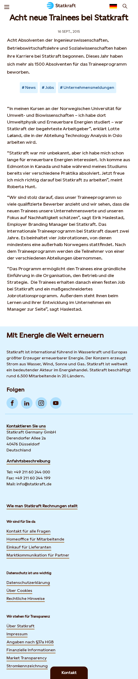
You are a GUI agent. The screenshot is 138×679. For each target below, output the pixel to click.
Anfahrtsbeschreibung (28, 461)
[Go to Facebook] (12, 403)
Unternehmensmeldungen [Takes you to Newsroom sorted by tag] (89, 87)
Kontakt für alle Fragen (28, 531)
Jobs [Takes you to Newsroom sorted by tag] (49, 87)
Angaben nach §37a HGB (30, 642)
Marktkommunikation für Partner (37, 555)
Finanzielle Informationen (31, 650)
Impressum (17, 634)
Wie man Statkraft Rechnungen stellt (42, 506)
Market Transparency (26, 658)
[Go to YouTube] (56, 403)
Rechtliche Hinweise (25, 598)
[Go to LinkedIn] (26, 403)
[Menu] (7, 6)
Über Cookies (19, 590)
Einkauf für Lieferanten (28, 547)
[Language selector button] (113, 6)
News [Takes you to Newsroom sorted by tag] (30, 87)
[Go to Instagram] (41, 403)
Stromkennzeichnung (27, 666)
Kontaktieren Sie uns (26, 426)
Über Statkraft (20, 626)
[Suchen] (125, 6)
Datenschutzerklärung (28, 582)
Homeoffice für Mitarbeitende (35, 539)
